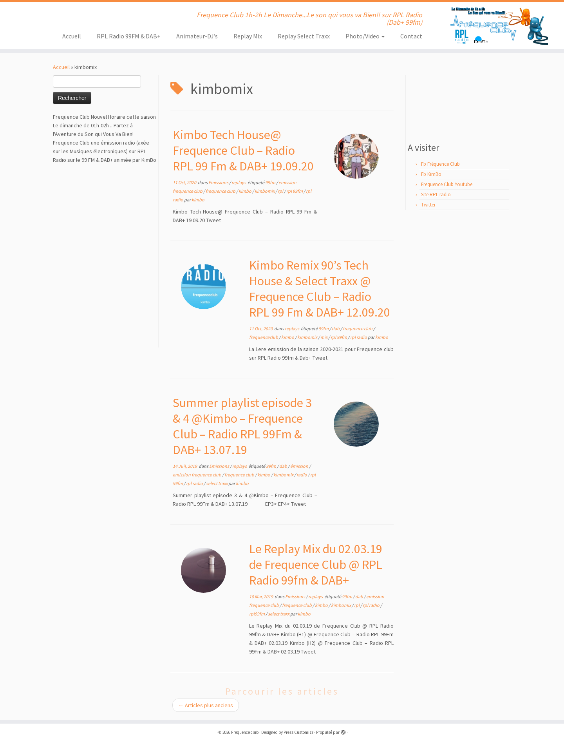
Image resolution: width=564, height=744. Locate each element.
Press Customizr (298, 732)
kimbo (245, 191)
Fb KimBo (431, 174)
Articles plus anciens (205, 705)
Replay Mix (247, 36)
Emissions (218, 182)
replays (239, 182)
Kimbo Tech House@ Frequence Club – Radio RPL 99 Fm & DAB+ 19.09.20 (243, 150)
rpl (281, 191)
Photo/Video (365, 36)
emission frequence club (197, 475)
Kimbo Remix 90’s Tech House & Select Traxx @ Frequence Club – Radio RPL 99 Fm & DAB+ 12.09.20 (319, 288)
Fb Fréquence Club (440, 164)
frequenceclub (264, 337)
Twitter (428, 204)
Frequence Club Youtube (446, 184)
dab (336, 328)
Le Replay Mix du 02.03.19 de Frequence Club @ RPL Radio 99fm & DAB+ (315, 564)
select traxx (217, 483)
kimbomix (265, 191)
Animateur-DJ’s (197, 36)
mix (324, 337)
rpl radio (359, 337)
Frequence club (244, 732)
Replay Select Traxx (304, 36)
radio (302, 475)
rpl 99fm (295, 191)
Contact (411, 36)
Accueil (71, 36)
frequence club (221, 191)
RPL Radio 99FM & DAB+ (129, 36)
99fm (270, 182)
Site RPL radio (436, 194)
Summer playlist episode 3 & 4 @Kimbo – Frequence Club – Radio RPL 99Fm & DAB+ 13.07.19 (242, 426)
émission (299, 466)
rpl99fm (257, 614)
